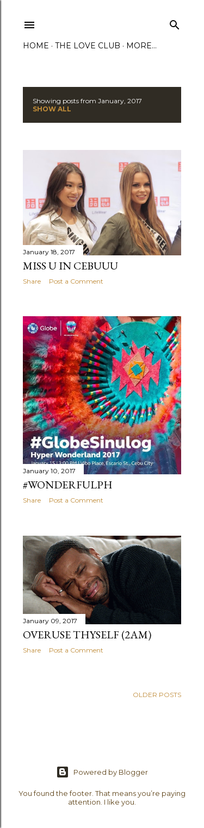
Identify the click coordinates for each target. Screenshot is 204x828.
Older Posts (157, 695)
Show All (52, 109)
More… (141, 46)
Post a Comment (76, 281)
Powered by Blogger (102, 772)
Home (36, 46)
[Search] (174, 22)
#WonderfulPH (68, 485)
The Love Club (87, 46)
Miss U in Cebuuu (70, 266)
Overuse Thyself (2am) (87, 635)
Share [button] (32, 281)
